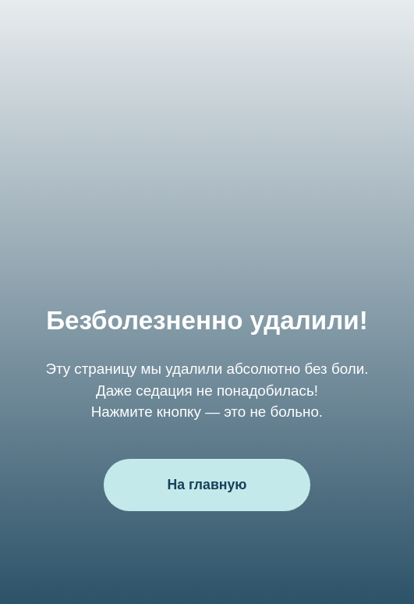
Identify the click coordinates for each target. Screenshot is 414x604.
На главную (206, 484)
